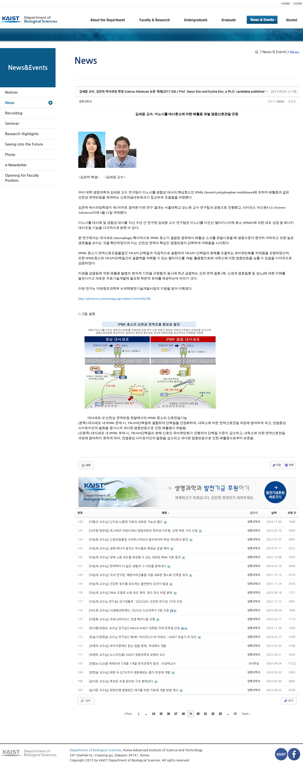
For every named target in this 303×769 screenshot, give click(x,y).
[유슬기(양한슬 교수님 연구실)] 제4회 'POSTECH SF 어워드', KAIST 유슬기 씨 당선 (143, 637)
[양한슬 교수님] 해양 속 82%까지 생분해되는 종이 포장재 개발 (130, 672)
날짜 (274, 513)
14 (153, 714)
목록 (85, 465)
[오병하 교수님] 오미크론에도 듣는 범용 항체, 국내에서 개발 (127, 645)
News (9, 103)
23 (220, 714)
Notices (11, 92)
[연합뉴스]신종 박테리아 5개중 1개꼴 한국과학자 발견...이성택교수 (132, 663)
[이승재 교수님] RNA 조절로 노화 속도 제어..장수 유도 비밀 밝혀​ (131, 592)
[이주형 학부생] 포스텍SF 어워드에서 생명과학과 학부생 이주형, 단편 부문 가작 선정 (143, 530)
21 (205, 714)
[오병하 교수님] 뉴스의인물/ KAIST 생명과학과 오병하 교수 (127, 654)
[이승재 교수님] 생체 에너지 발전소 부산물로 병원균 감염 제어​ (129, 548)
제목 (165, 513)
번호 (80, 513)
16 (168, 714)
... (146, 714)
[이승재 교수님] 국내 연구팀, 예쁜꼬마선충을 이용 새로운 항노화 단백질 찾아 (139, 575)
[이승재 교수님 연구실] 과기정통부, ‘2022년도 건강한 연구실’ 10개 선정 (135, 601)
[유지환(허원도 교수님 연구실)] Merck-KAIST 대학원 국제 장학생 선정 (135, 628)
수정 (276, 465)
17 (175, 714)
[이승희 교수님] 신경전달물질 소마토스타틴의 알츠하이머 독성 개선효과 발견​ (139, 539)
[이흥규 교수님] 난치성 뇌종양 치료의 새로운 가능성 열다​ (126, 521)
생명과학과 (85, 101)
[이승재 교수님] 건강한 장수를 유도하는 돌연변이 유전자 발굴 (129, 583)
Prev (128, 714)
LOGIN (297, 3)
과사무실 (253, 663)
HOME (285, 3)
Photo (10, 154)
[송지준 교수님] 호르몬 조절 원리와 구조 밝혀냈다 (121, 681)
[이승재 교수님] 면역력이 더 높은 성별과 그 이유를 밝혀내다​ (128, 566)
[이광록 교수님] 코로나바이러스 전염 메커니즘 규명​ (122, 619)
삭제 (288, 465)
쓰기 (288, 701)
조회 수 (292, 513)
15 (161, 714)
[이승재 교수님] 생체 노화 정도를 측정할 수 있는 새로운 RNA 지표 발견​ (135, 557)
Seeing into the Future (24, 144)
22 (212, 714)
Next (246, 714)
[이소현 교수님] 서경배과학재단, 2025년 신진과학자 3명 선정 (129, 610)
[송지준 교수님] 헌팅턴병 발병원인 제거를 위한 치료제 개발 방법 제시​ (134, 690)
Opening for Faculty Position (22, 178)
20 (197, 714)
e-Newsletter (16, 165)
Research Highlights (22, 134)
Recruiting (13, 113)
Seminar (12, 123)
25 (235, 714)
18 (183, 714)
